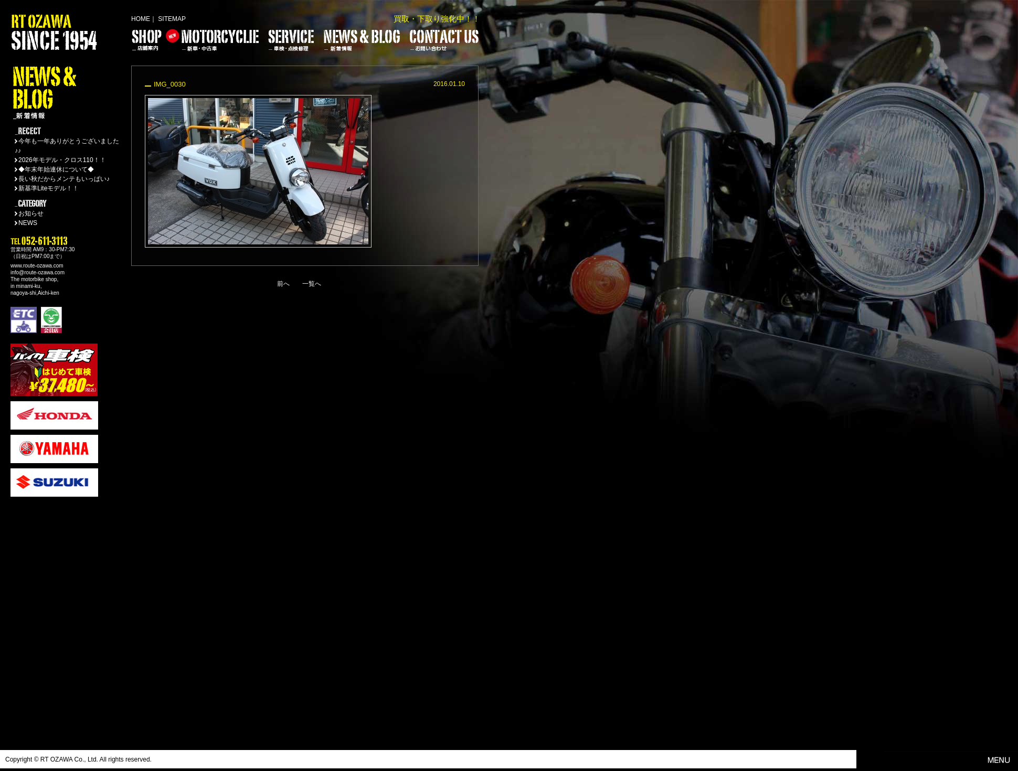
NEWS (27, 223)
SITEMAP (172, 19)
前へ (283, 283)
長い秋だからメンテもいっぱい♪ (64, 179)
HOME (140, 19)
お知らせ (31, 213)
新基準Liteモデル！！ (48, 188)
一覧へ (311, 283)
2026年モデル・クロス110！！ (62, 160)
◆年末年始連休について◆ (56, 169)
